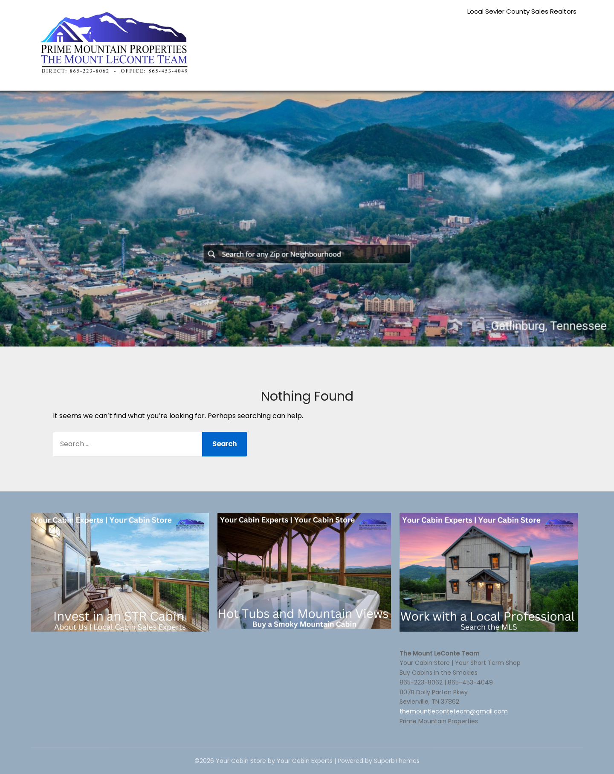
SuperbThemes (397, 761)
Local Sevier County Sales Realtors (521, 11)
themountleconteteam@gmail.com (454, 711)
